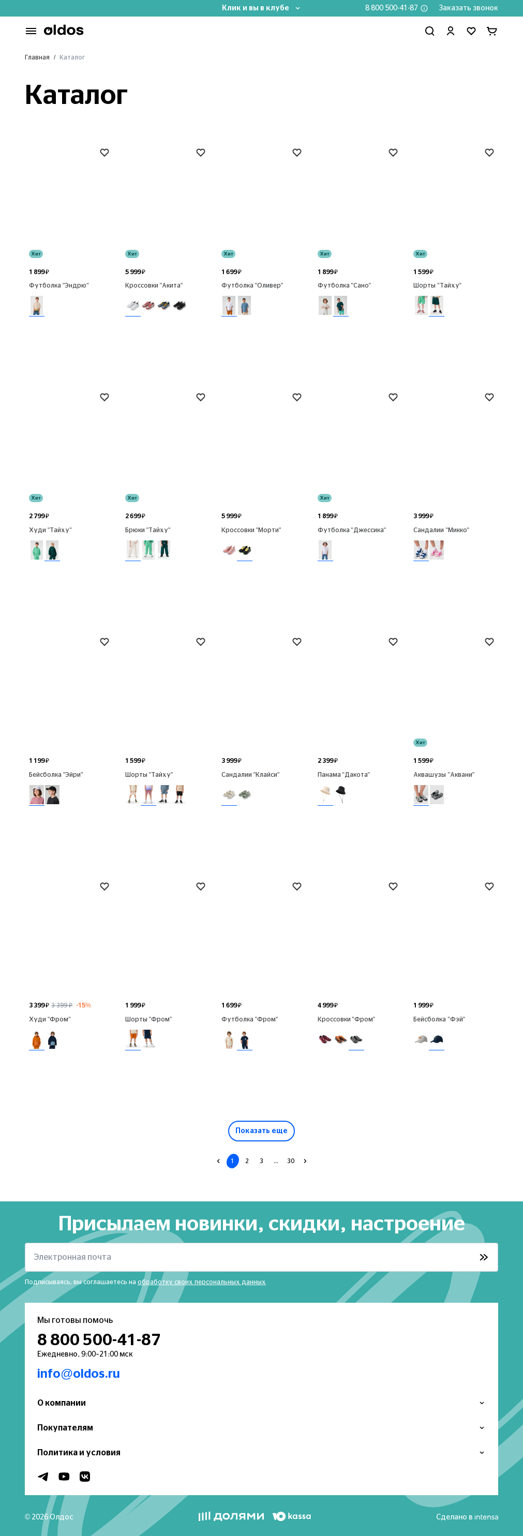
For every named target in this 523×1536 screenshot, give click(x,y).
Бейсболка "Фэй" (439, 1019)
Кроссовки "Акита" (154, 285)
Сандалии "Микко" (441, 530)
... (276, 1161)
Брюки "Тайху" (148, 530)
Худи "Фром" (50, 1019)
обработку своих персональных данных (202, 1282)
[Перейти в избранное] (471, 31)
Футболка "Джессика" (352, 530)
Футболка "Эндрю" (59, 285)
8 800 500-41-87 (391, 8)
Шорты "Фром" (148, 1019)
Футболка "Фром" (249, 1019)
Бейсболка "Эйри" (56, 775)
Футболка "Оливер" (252, 285)
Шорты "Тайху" (437, 285)
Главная (37, 57)
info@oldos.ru (78, 1374)
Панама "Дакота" (344, 775)
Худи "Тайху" (50, 530)
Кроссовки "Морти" (251, 530)
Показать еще (261, 1131)
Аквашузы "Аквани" (443, 775)
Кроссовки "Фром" (347, 1019)
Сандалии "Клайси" (250, 775)
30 (290, 1161)
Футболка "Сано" (344, 285)
